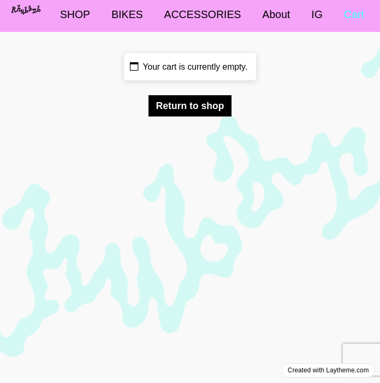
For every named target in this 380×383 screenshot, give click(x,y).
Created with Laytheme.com (328, 370)
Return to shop (190, 106)
